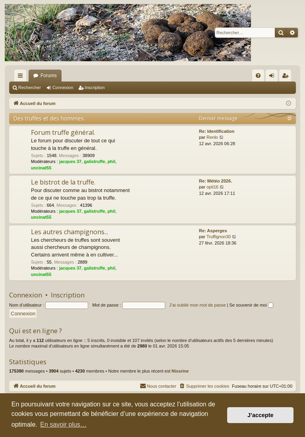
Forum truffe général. (63, 132)
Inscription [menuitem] (287, 77)
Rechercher (29, 87)
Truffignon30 (219, 236)
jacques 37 (70, 161)
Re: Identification (216, 131)
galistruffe (94, 161)
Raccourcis (21, 77)
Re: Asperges (213, 230)
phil (112, 161)
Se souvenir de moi (251, 305)
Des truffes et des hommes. (49, 118)
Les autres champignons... (69, 231)
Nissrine (180, 371)
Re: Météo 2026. (215, 181)
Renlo (212, 137)
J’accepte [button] (260, 415)
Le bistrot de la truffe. (63, 182)
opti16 (212, 187)
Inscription (95, 87)
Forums (49, 75)
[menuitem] (258, 76)
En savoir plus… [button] (63, 424)
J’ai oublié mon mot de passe (197, 305)
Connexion (62, 87)
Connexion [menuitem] (273, 77)
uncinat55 (41, 167)
